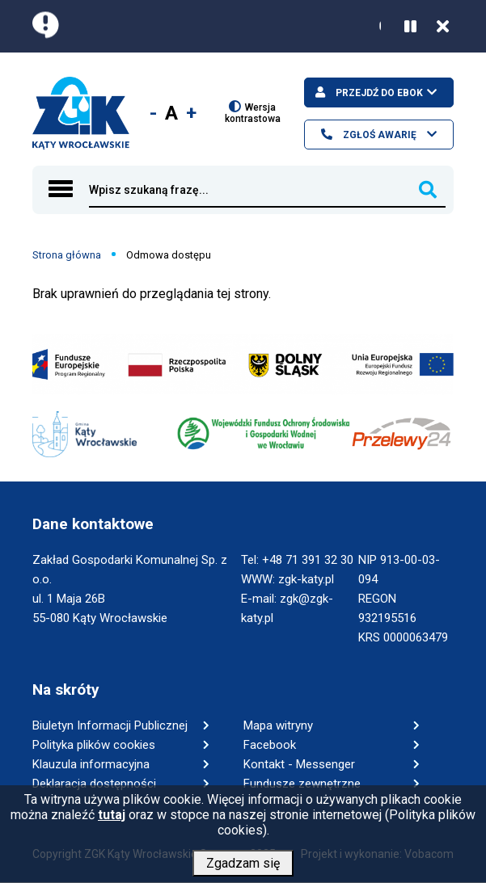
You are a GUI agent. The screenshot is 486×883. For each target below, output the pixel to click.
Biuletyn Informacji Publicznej (110, 725)
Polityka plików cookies (93, 745)
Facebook (269, 745)
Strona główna (66, 255)
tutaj (111, 820)
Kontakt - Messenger (299, 764)
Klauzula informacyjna (91, 764)
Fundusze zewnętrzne (302, 783)
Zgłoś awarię (378, 135)
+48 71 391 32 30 (307, 560)
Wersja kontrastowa (253, 112)
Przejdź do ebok (378, 93)
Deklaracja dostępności (94, 783)
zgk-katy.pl (306, 579)
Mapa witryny (278, 725)
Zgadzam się (243, 869)
